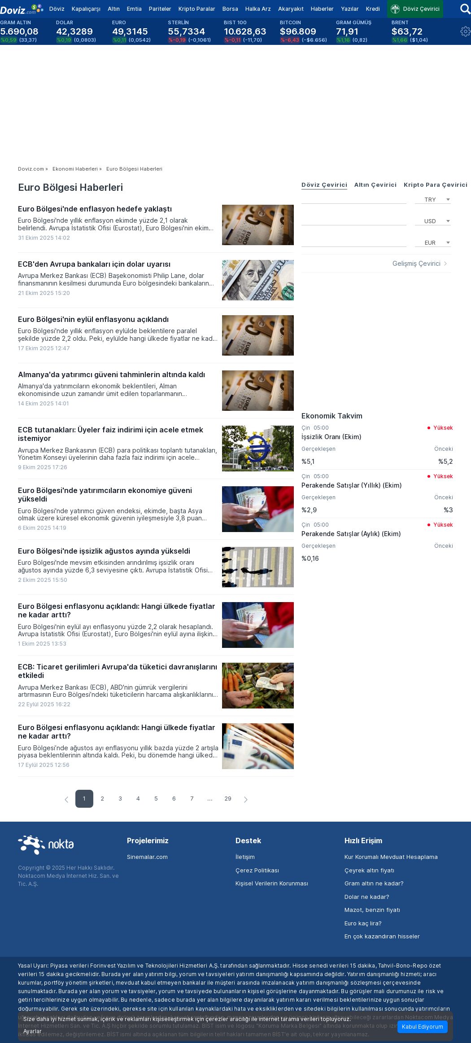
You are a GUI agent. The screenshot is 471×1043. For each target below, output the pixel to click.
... (210, 798)
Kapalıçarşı (86, 8)
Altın (114, 8)
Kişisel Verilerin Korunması (272, 883)
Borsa (230, 8)
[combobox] (433, 198)
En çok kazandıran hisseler (382, 936)
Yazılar (350, 8)
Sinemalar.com (147, 856)
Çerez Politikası (257, 870)
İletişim (245, 856)
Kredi (373, 8)
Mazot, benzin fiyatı (372, 909)
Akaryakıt (291, 8)
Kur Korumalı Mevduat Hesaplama (391, 856)
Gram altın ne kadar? (374, 883)
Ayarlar (32, 1031)
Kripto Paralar (197, 8)
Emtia (134, 8)
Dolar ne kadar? (367, 896)
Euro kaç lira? (363, 923)
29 (227, 798)
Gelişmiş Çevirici (416, 263)
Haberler (322, 8)
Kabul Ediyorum (422, 1026)
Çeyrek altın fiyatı (369, 870)
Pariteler (160, 8)
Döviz (57, 8)
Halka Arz (258, 8)
